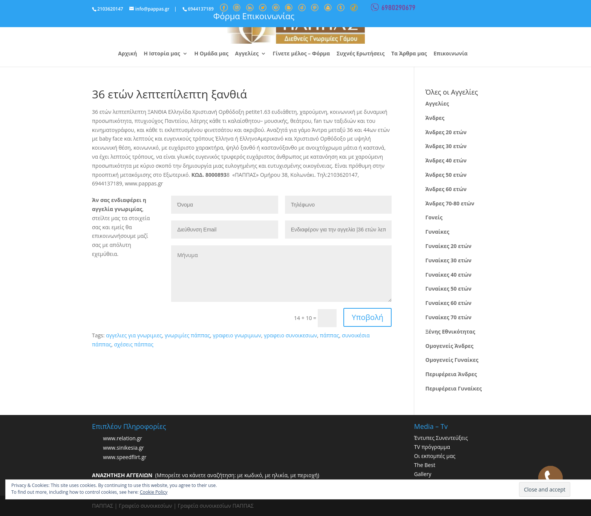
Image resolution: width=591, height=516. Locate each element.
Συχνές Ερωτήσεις (360, 54)
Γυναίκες (437, 231)
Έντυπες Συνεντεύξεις (441, 437)
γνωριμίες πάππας (187, 335)
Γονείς (434, 217)
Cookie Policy (153, 492)
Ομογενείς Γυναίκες (452, 359)
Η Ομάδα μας (211, 54)
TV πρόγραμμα (432, 446)
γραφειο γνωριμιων (237, 335)
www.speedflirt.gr (124, 457)
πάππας (329, 335)
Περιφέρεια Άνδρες (451, 374)
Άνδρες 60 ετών (446, 189)
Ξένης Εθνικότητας (450, 331)
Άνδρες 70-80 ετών (450, 203)
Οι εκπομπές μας (435, 455)
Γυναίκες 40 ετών (449, 274)
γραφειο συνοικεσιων (290, 335)
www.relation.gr (122, 438)
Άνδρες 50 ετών (446, 174)
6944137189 (201, 9)
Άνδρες (435, 117)
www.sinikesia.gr (123, 448)
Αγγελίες (247, 54)
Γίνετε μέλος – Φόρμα (301, 54)
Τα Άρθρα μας (409, 54)
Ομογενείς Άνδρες (450, 345)
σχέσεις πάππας (133, 344)
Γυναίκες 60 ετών (449, 302)
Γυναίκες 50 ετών (449, 288)
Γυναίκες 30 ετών (449, 260)
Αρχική (127, 54)
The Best (424, 465)
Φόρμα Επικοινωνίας (253, 15)
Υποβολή (367, 317)
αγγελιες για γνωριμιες (134, 335)
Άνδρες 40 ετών (446, 160)
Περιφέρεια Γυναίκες (454, 388)
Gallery (423, 474)
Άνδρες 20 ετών (446, 132)
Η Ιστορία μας (162, 54)
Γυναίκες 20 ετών (449, 246)
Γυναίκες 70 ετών (449, 317)
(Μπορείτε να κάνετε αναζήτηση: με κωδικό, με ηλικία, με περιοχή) (205, 475)
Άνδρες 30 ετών (446, 146)
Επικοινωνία (450, 54)
